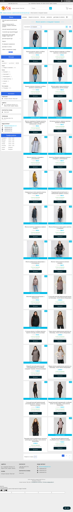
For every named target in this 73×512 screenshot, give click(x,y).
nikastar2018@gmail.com (10, 125)
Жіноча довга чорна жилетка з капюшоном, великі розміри (60, 87)
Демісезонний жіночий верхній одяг (21, 12)
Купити (36, 61)
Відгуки (4, 41)
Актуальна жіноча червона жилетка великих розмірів (60, 122)
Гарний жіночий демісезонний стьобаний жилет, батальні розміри (60, 439)
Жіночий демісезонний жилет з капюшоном (35, 297)
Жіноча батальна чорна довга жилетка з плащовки (60, 227)
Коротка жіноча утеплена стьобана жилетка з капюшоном (35, 87)
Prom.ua (43, 479)
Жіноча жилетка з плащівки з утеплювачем (35, 158)
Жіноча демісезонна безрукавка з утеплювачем (35, 262)
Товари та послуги (7, 12)
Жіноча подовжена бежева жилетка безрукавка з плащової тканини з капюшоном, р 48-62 (35, 123)
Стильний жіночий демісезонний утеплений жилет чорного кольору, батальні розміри (35, 404)
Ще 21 (4, 83)
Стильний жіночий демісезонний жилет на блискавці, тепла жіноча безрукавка (60, 297)
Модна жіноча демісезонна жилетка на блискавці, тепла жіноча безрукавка (60, 367)
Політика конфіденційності (48, 482)
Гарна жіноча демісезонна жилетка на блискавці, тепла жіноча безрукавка (60, 332)
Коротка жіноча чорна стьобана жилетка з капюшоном (35, 52)
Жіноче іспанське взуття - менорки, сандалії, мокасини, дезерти (9, 25)
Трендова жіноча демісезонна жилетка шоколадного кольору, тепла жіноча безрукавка (35, 440)
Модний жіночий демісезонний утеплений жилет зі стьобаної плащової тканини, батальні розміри (35, 368)
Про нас (43, 17)
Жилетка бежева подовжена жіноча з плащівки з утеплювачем (60, 158)
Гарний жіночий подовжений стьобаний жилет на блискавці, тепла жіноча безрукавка (60, 404)
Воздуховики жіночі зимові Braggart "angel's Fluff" (8, 35)
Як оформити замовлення (8, 44)
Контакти (49, 17)
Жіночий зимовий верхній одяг (9, 29)
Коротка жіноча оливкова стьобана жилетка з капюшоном (60, 52)
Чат (67, 508)
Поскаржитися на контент (37, 482)
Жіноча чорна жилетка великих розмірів (60, 262)
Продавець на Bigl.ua (36, 480)
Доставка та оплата (59, 17)
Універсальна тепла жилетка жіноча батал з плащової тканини (35, 192)
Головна (24, 17)
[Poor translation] (5, 490)
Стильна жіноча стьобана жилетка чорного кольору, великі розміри (35, 332)
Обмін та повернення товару (9, 49)
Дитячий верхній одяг (7, 38)
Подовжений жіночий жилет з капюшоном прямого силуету (60, 192)
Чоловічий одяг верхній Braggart (10, 32)
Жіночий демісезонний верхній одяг (9, 21)
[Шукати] (50, 8)
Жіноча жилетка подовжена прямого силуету (35, 227)
